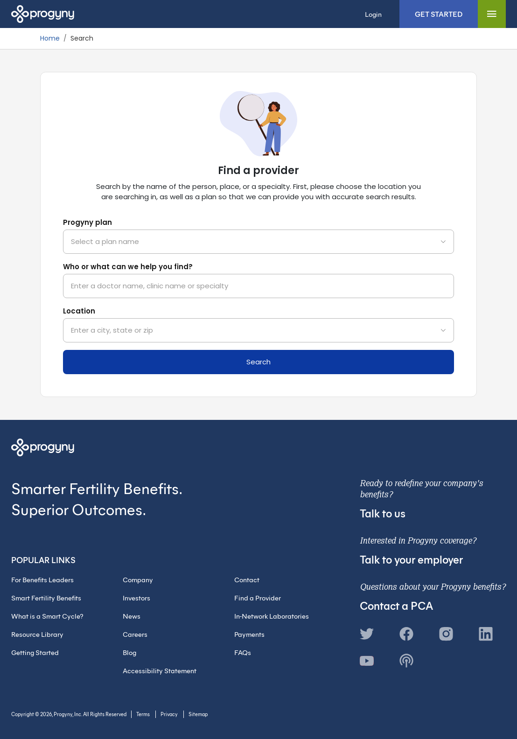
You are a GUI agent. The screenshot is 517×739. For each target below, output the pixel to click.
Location (79, 311)
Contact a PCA (396, 605)
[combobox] (258, 242)
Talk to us (382, 512)
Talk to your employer (411, 558)
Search (258, 362)
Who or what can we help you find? (128, 267)
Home (50, 38)
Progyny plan (87, 222)
